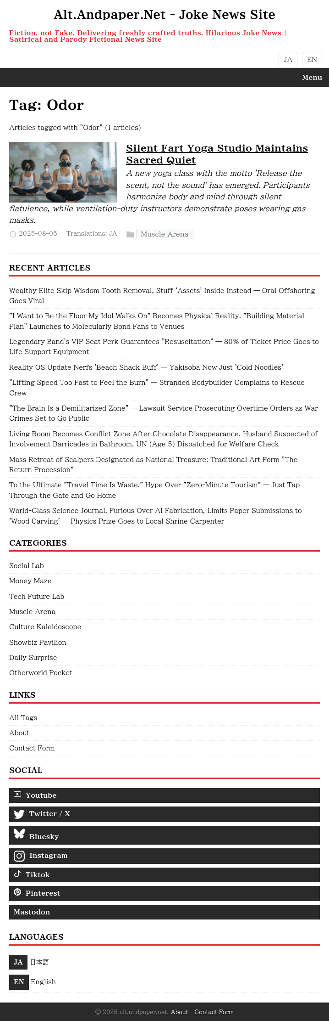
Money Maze (30, 581)
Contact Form (32, 748)
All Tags (23, 718)
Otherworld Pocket (40, 673)
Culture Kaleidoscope (45, 627)
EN (312, 59)
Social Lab (26, 566)
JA (288, 59)
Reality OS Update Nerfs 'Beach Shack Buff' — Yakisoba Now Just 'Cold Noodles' (146, 367)
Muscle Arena (165, 234)
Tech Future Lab (36, 596)
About (19, 733)
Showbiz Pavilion (37, 642)
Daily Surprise (33, 657)
